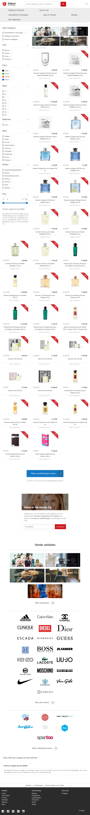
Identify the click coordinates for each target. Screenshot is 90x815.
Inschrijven (60, 527)
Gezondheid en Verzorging (18, 15)
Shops (34, 804)
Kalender (5, 800)
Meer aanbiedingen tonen (47, 473)
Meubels (74, 15)
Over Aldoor (6, 795)
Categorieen (36, 795)
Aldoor (30, 785)
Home (4, 793)
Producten (35, 800)
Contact (4, 798)
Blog (3, 804)
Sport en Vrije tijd (49, 15)
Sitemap (4, 802)
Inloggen (65, 793)
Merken (34, 793)
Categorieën (14, 20)
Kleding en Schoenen (16, 10)
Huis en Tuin (44, 10)
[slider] (3, 203)
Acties (34, 802)
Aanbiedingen (38, 785)
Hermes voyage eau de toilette (54, 785)
